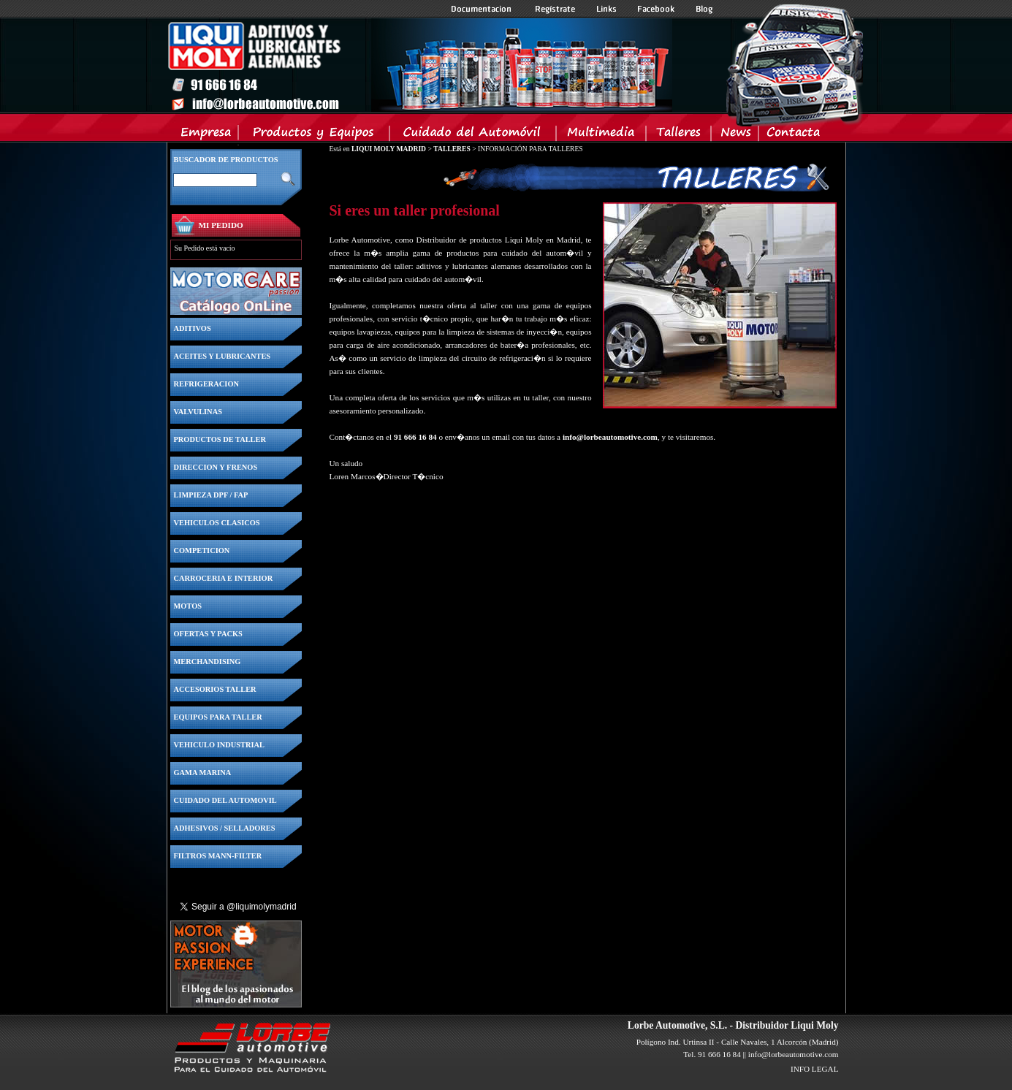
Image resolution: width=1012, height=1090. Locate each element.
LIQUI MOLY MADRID (388, 149)
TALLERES (451, 149)
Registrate (555, 9)
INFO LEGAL (815, 1068)
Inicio (419, 65)
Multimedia (602, 135)
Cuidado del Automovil (474, 135)
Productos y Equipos (314, 135)
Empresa (206, 135)
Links (606, 9)
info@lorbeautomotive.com (610, 436)
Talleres (679, 135)
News (735, 135)
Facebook (656, 9)
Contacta (792, 135)
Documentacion (483, 9)
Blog (704, 9)
